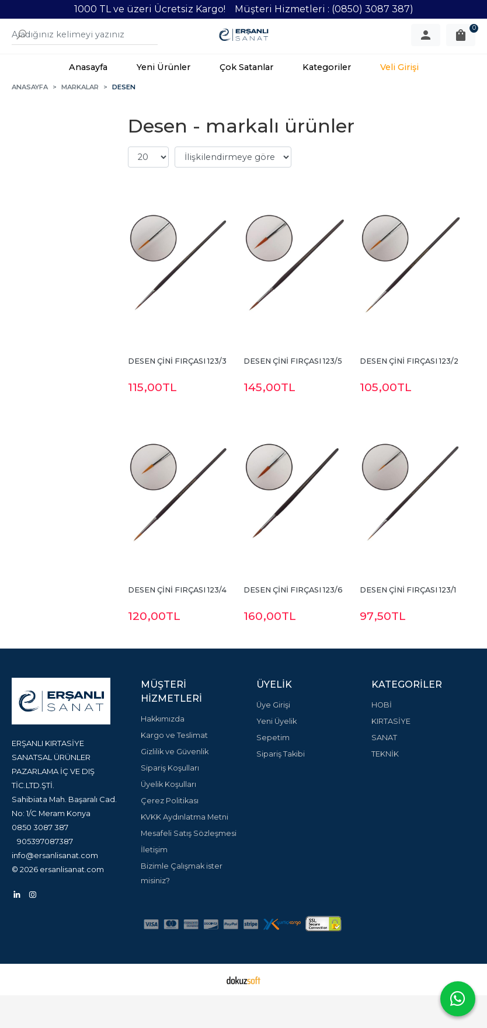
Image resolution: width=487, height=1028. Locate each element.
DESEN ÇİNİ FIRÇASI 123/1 (408, 622)
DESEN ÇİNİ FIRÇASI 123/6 (293, 622)
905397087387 (45, 874)
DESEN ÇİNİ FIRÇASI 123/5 (293, 393)
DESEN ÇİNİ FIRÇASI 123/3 (177, 393)
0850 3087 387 (40, 860)
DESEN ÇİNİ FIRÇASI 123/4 (177, 622)
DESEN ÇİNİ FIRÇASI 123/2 (409, 393)
